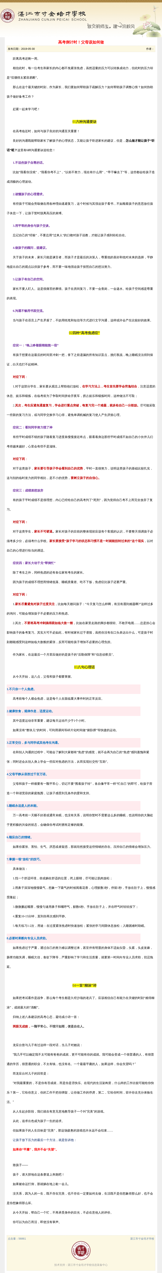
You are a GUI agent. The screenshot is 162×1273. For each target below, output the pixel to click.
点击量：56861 (17, 1238)
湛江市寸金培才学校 (142, 1238)
